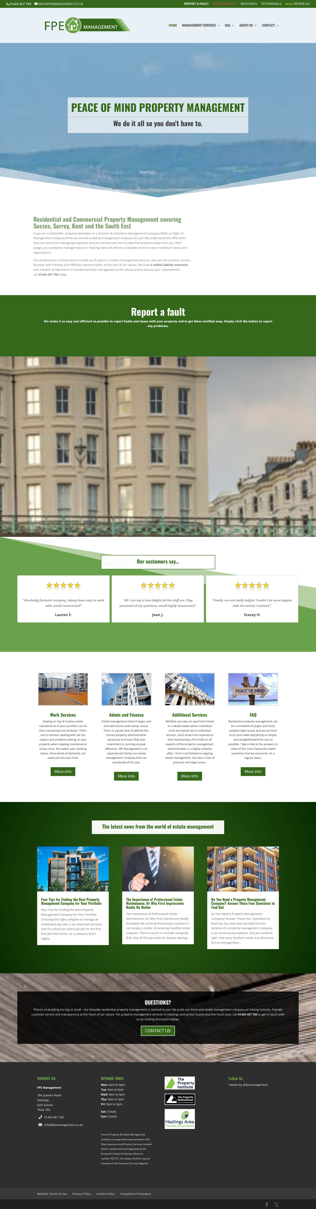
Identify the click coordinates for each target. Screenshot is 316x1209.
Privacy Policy (81, 1194)
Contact (268, 25)
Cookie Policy (105, 1194)
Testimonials (271, 4)
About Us (246, 25)
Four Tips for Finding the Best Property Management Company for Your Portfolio (71, 901)
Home (173, 25)
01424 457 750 (54, 1117)
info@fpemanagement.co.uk (63, 1125)
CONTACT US (157, 1030)
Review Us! (297, 4)
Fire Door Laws (225, 4)
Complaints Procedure (135, 1194)
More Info (63, 771)
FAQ (227, 25)
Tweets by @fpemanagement (248, 1085)
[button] (144, 634)
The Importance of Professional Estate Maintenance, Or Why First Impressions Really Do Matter (155, 903)
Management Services (199, 25)
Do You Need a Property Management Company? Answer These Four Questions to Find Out (243, 903)
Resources (249, 4)
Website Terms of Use (52, 1194)
